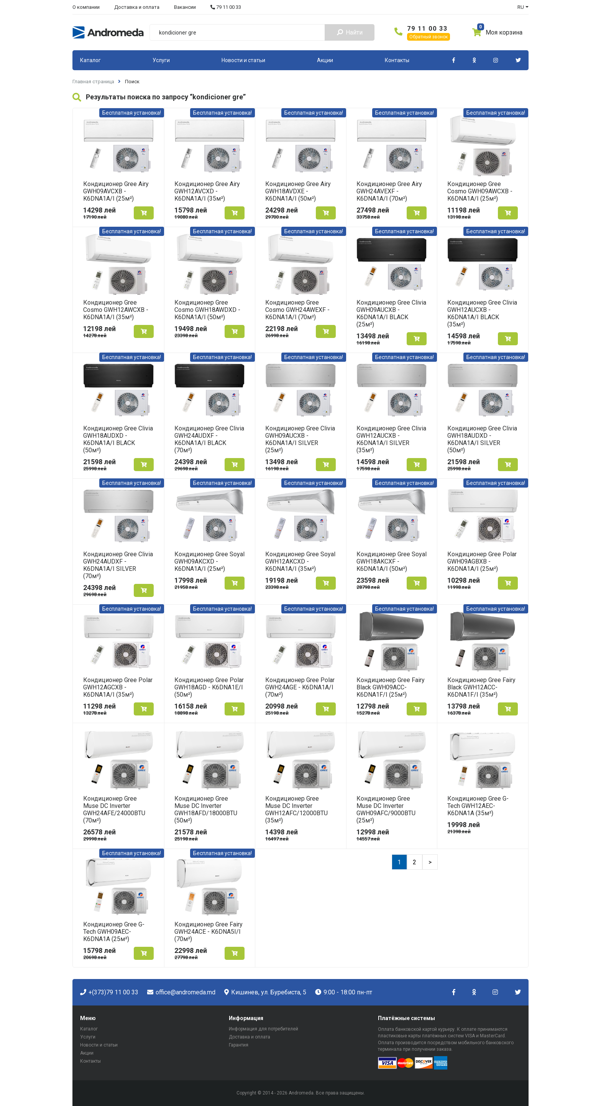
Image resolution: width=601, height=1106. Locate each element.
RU (520, 7)
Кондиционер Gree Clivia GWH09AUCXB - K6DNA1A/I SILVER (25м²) (300, 439)
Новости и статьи (243, 60)
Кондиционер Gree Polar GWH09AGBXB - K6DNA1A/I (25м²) (482, 561)
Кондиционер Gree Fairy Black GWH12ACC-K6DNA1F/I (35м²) (481, 687)
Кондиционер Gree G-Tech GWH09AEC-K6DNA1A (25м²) (114, 932)
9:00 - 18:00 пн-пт (343, 992)
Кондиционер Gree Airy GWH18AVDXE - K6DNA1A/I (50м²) (298, 191)
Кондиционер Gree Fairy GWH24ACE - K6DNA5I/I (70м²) (208, 932)
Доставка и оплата (136, 7)
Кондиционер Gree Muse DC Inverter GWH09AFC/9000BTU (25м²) (385, 809)
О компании (86, 7)
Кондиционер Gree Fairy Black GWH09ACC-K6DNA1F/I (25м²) (390, 687)
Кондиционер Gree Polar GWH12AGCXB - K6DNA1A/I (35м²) (118, 687)
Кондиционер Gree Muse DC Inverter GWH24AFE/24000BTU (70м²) (114, 809)
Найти (350, 32)
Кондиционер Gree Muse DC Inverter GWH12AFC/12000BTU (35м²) (296, 809)
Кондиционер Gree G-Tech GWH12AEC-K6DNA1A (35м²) (478, 806)
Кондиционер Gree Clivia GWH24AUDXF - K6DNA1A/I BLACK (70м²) (209, 439)
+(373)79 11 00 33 (109, 992)
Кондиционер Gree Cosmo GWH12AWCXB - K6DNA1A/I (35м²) (115, 310)
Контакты (397, 60)
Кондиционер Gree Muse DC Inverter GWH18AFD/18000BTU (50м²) (205, 809)
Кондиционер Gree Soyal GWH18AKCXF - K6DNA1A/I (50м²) (391, 561)
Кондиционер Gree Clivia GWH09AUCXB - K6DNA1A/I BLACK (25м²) (391, 313)
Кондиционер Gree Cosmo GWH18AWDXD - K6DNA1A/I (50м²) (207, 310)
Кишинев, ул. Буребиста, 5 (265, 992)
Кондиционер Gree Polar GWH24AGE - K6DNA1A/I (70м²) (300, 687)
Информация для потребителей (263, 1029)
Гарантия (238, 1045)
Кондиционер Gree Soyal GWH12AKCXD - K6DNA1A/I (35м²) (300, 561)
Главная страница (93, 81)
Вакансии (185, 7)
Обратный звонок (428, 37)
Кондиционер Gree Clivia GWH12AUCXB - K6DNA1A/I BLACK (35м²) (482, 313)
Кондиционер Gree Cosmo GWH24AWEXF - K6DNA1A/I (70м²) (297, 310)
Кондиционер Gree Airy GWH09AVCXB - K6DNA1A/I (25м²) (116, 191)
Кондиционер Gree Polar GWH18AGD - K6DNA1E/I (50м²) (209, 687)
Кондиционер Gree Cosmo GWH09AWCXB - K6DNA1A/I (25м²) (479, 191)
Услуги (161, 60)
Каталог (90, 60)
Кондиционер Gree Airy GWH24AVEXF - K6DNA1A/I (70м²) (389, 191)
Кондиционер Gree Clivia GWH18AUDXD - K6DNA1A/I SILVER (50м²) (482, 439)
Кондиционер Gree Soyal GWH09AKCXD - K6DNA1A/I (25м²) (209, 561)
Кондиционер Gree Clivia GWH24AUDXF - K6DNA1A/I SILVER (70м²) (118, 565)
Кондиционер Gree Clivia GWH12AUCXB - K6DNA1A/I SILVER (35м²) (391, 439)
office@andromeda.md (181, 992)
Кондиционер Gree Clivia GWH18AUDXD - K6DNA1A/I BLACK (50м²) (118, 439)
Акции (325, 60)
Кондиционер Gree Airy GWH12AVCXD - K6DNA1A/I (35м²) (207, 191)
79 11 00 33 (225, 7)
